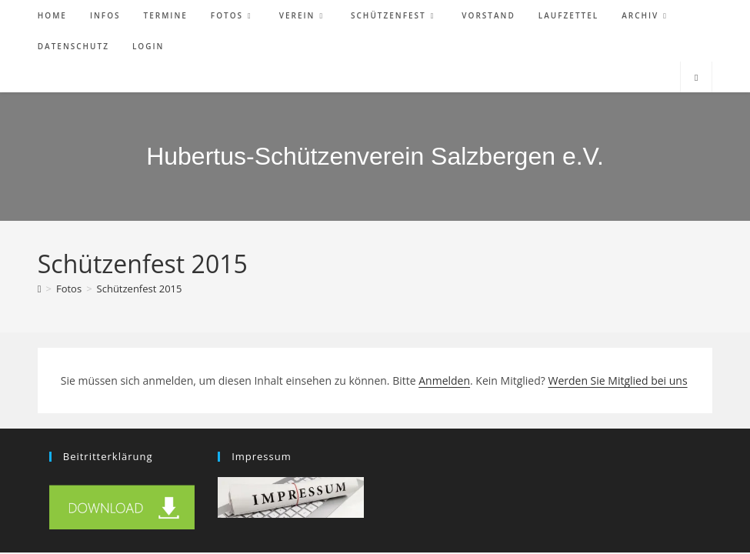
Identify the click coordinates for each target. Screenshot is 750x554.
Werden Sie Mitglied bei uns (617, 380)
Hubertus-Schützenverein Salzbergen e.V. (375, 156)
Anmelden (444, 380)
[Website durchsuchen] (696, 77)
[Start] (40, 288)
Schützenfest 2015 (139, 288)
